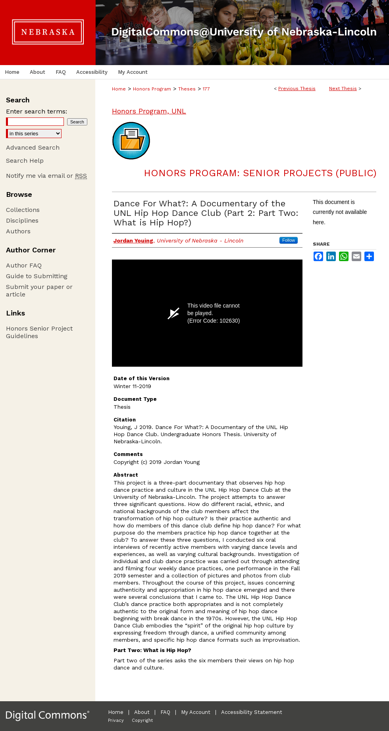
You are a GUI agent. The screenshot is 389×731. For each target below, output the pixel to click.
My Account (195, 712)
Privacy (116, 720)
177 (206, 89)
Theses (187, 89)
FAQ (165, 712)
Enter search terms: (36, 111)
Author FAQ (24, 265)
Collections (23, 210)
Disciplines (22, 220)
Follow (288, 240)
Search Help (25, 160)
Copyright (142, 720)
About (142, 712)
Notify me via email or (46, 175)
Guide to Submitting (36, 276)
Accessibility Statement (251, 712)
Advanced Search (33, 147)
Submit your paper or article (39, 290)
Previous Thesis (297, 88)
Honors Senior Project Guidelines (39, 332)
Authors (18, 231)
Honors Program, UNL (149, 111)
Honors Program (152, 89)
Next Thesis (343, 88)
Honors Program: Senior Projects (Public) (260, 173)
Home (119, 89)
